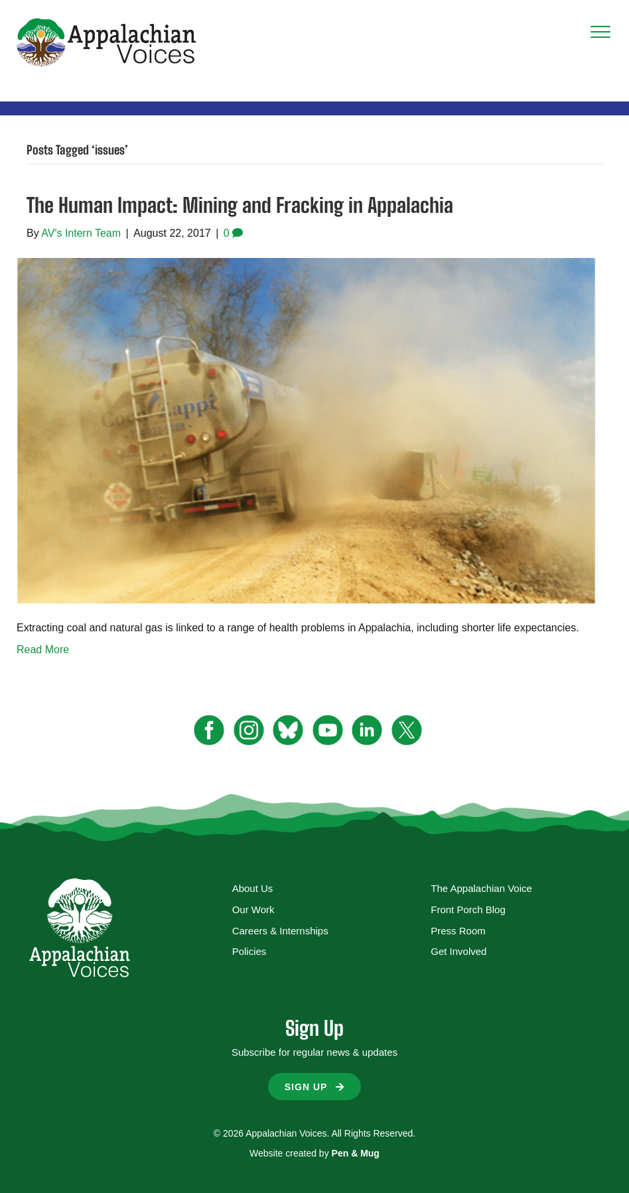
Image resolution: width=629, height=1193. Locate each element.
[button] (314, 1086)
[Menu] (600, 32)
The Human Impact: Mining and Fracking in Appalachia (240, 205)
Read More (43, 649)
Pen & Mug (356, 1153)
